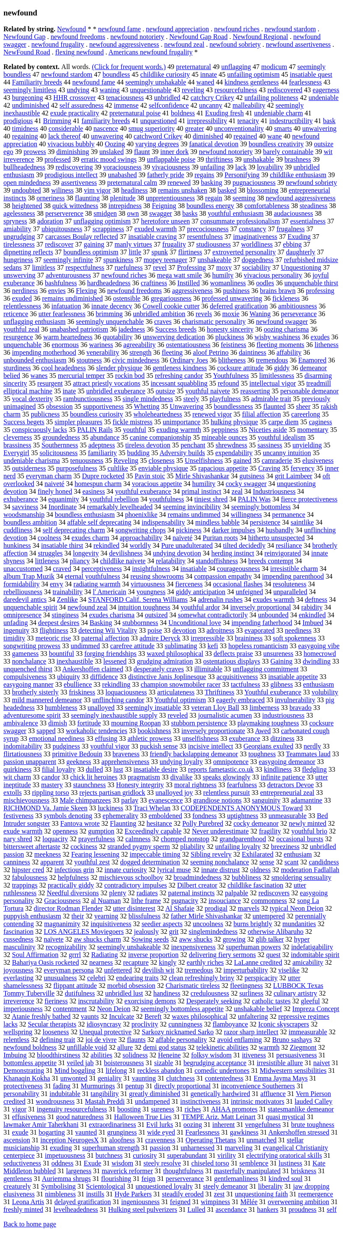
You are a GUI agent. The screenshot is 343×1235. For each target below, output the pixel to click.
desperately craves (159, 669)
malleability (249, 105)
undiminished (30, 105)
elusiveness (318, 460)
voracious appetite (157, 483)
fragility (270, 831)
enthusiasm (318, 684)
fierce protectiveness (309, 499)
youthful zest (92, 862)
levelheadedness (76, 1209)
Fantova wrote (80, 823)
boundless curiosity (96, 414)
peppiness (225, 429)
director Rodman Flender (68, 908)
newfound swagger (282, 321)
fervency (303, 468)
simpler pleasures (79, 422)
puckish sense (159, 746)
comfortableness (267, 205)
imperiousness (23, 1008)
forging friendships (110, 653)
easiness (93, 491)
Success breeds (176, 329)
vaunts (90, 1016)
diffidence (104, 676)
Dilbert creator (197, 885)
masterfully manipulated (247, 1171)
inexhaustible (75, 661)
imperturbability (246, 970)
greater (194, 128)
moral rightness (195, 784)
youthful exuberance (143, 491)
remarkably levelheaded (119, 506)
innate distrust (220, 869)
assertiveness (79, 182)
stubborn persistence (199, 723)
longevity (85, 553)
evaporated (259, 630)
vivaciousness (171, 167)
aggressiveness (192, 290)
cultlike (117, 468)
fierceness (189, 584)
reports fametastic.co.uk (221, 769)
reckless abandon (160, 1070)
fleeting (172, 352)
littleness (47, 561)
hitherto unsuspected (276, 537)
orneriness (50, 198)
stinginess (65, 615)
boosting (129, 1109)
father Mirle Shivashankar (206, 916)
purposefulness (76, 468)
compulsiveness (25, 676)
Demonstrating (23, 1070)
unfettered (118, 970)
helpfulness (73, 877)
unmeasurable (287, 815)
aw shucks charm (97, 939)
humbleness (61, 707)
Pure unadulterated (186, 545)
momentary (312, 429)
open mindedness (27, 182)
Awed (263, 730)
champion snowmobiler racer (180, 684)
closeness (161, 460)
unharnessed (198, 1147)
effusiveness (29, 1116)
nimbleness (60, 1194)
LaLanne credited (258, 962)
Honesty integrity (140, 784)
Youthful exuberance (273, 692)
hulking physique (234, 422)
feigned (180, 1201)
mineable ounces (225, 437)
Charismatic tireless (193, 985)
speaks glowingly (227, 777)
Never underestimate (220, 831)
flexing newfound (79, 52)
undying (78, 90)
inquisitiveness (111, 923)
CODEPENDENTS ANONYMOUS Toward (242, 808)
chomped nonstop (185, 838)
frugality (174, 244)
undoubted (26, 190)
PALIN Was (254, 499)
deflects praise (233, 653)
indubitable (65, 1093)
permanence (288, 514)
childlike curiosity (165, 74)
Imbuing (15, 1055)
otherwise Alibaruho (276, 931)
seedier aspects (162, 923)
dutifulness (80, 993)
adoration (50, 221)
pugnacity (184, 900)
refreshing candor (179, 375)
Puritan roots (220, 537)
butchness (108, 1155)
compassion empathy (223, 576)
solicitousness (58, 452)
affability (289, 352)
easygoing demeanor (287, 761)
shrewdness (231, 445)
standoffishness (217, 561)
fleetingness (246, 985)
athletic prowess (150, 738)
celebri (96, 977)
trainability (68, 591)
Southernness (60, 445)
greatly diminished (154, 1093)
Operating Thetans (210, 1140)
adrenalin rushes (220, 599)
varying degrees (157, 144)
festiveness (18, 815)
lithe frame (146, 900)
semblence (253, 1163)
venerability (102, 352)
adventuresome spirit (32, 715)
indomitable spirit (315, 954)
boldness (183, 113)
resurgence (18, 337)
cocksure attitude (240, 367)
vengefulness (263, 1124)
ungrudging (19, 236)
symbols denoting (68, 815)
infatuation (66, 306)
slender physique (119, 367)
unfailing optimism (253, 74)
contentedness (224, 1078)
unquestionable (151, 90)
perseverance (299, 313)
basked (227, 190)
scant (291, 862)
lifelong (116, 1070)
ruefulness (129, 267)
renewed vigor (212, 414)
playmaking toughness (268, 723)
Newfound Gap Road (198, 36)
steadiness (314, 205)
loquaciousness (126, 692)
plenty (117, 893)
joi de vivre (101, 1039)
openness (65, 831)
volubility (325, 692)
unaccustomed (23, 568)
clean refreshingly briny (201, 977)
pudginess (66, 746)
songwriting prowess (31, 645)
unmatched (262, 1140)
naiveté (54, 483)
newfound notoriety (137, 36)
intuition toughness (144, 607)
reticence (15, 313)
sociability (256, 267)
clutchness (180, 1078)
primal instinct (201, 491)
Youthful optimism (180, 700)
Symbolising (58, 1186)
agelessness (19, 213)
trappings (25, 885)
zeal (237, 491)
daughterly (300, 252)
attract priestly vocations (106, 383)
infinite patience (283, 777)
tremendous (272, 360)
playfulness (225, 398)
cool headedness (63, 367)
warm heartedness (67, 337)
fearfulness (242, 784)
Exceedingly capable (153, 831)
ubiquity (68, 676)
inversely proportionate (213, 730)
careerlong (305, 414)
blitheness (232, 360)
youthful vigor (110, 746)
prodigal (216, 908)
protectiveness (23, 1086)
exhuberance (20, 499)
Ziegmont (303, 1047)
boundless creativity (276, 144)
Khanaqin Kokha (26, 1078)
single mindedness (147, 398)
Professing (191, 267)
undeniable (324, 97)
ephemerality (121, 815)
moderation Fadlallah (310, 869)
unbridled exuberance (115, 391)
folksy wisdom (211, 1055)
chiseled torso (210, 1163)
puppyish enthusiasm (32, 916)
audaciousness (293, 213)
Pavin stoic (150, 476)
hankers (267, 1209)
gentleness (17, 1178)
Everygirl (16, 452)
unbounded (273, 615)
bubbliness (246, 877)
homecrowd (320, 653)
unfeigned (249, 591)
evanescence (166, 800)
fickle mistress (132, 422)
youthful (134, 429)
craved (62, 568)
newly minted (308, 823)
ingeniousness (140, 1201)
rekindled (106, 545)
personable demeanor (309, 391)
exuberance (244, 738)
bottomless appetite (30, 1062)
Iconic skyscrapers (283, 1024)
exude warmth (22, 831)
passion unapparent (29, 761)
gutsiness (252, 476)
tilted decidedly (244, 545)
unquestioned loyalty (164, 1186)
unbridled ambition (159, 313)
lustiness (290, 1163)
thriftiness (219, 159)
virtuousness (148, 584)
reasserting (255, 391)
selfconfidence (169, 105)
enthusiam (298, 854)
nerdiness (25, 290)
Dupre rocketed (103, 476)
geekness (78, 761)
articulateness (175, 692)
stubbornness (140, 622)
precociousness (208, 229)
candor (50, 777)
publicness (45, 414)
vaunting (144, 1078)
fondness (204, 815)
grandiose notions (217, 800)
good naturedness (80, 1116)
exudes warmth (274, 599)
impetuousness (65, 1155)
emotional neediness (57, 738)
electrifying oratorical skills (284, 1155)
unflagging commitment (265, 669)
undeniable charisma (31, 460)
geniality (110, 1078)
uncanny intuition (287, 452)
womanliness (228, 283)
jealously (146, 931)
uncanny (210, 105)
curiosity (145, 1155)
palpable (236, 893)
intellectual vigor (272, 383)
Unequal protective (105, 1032)
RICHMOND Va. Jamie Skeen (45, 808)
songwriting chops (140, 530)
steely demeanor (225, 1186)
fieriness (56, 1001)
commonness (269, 900)
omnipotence (231, 761)
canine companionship (160, 437)
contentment (70, 1008)
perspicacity (261, 977)
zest (219, 1194)
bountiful (61, 653)
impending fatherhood (261, 622)
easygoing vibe (318, 645)
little (134, 252)
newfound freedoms (78, 36)
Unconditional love (194, 622)
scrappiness (108, 229)
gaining (94, 244)
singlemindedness (213, 931)
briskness (303, 1171)
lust (118, 769)
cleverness (17, 437)
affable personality (181, 1039)
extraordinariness (112, 1124)
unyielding (307, 445)
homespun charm (98, 483)
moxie (230, 313)
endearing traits (137, 977)
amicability (307, 962)
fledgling (314, 769)
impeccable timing (155, 854)
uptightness (242, 815)
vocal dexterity (32, 398)
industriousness (283, 715)
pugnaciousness (254, 182)
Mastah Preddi (105, 1101)
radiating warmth (97, 584)
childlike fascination (255, 885)
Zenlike (67, 599)
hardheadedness (109, 283)
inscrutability (96, 1001)
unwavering (107, 136)
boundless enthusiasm (85, 514)
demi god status (164, 1047)
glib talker (269, 939)
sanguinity (266, 800)
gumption (101, 831)
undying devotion (177, 553)
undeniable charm (278, 113)
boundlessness (233, 406)
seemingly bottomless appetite (182, 1008)
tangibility (105, 1093)
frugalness (291, 229)
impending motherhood (44, 352)
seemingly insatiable (153, 707)
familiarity (102, 452)
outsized (156, 615)
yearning (106, 916)
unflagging (236, 66)
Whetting (147, 406)
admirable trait (271, 398)
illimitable (208, 669)
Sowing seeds (150, 939)
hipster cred (28, 869)
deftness (316, 599)
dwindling (317, 661)
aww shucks (195, 939)
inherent (223, 1124)
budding (138, 452)
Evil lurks (159, 1124)
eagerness (326, 90)
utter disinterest (134, 908)
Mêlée (248, 1201)
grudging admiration (165, 661)
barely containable (288, 151)
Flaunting (123, 823)
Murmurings (98, 1086)
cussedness (18, 939)
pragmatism (144, 777)
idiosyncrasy (103, 1024)
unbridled (167, 97)
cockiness (84, 846)
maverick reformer (126, 1171)
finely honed (55, 491)
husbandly (279, 530)
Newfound (71, 29)
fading (62, 1086)
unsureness (278, 653)
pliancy (80, 561)
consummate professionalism (240, 221)
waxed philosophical (175, 653)
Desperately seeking (214, 1001)
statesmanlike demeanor (301, 1109)
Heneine (169, 1055)
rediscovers (273, 893)
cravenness (160, 1140)
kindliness (278, 769)
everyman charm (49, 476)
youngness (151, 591)
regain (213, 198)
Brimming (57, 120)
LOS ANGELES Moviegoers (84, 931)
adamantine (306, 800)
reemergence (315, 1194)
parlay (129, 800)
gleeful (310, 1001)
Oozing (115, 144)
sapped (45, 730)
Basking (100, 622)
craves (163, 321)
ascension (16, 1140)
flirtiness (190, 252)
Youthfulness (231, 375)
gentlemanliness (236, 1178)
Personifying (241, 174)
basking (211, 182)
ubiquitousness (62, 229)
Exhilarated (258, 854)
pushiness (236, 290)
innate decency (111, 306)
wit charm (17, 777)
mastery (52, 784)
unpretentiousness (170, 198)
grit (174, 931)
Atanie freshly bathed (41, 1016)
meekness (47, 854)
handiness (166, 993)
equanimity (63, 499)
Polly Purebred (203, 823)
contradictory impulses (135, 885)
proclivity (144, 1024)
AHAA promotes (234, 1109)
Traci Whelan (151, 808)
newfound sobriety (235, 44)
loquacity (55, 838)
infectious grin (74, 869)
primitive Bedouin (77, 754)
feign (148, 1178)
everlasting (18, 977)
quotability (117, 337)
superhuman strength (111, 1147)
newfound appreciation (177, 29)
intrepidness (124, 205)
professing (320, 290)
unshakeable (214, 259)
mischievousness (26, 800)
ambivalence (20, 723)
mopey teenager (166, 259)
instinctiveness (200, 1101)
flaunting (87, 198)
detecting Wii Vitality (107, 630)
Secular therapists (52, 1024)
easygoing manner (28, 684)
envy (56, 584)
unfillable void (87, 1047)
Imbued (312, 622)
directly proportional (182, 1086)
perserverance (185, 1178)
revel (160, 267)
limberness (264, 707)
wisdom (122, 1163)
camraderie (277, 460)
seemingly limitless (30, 90)
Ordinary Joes (189, 360)
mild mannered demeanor (47, 700)
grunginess (122, 1132)
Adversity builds (182, 452)
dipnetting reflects (28, 252)
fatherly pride (166, 174)
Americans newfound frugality (150, 52)
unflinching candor (118, 700)
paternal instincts (191, 893)
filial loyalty (59, 769)
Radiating (104, 954)
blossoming (262, 190)
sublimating (181, 645)
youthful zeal (21, 329)
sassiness (269, 445)
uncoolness (208, 923)
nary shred (17, 838)
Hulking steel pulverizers (142, 1209)
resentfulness (205, 236)
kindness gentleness (251, 82)
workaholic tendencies (97, 730)
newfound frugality (57, 44)
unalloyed (100, 707)
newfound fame (119, 29)
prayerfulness (96, 838)
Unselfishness (204, 460)
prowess (35, 151)
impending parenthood (293, 576)
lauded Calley (313, 1101)
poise (154, 630)
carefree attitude (132, 645)
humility (203, 483)
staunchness (89, 784)
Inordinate (62, 506)
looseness (56, 1032)
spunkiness (118, 259)
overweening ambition (298, 1201)
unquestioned (158, 120)
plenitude (123, 198)
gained (242, 460)
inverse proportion (153, 954)
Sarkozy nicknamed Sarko (178, 1032)
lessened (114, 661)
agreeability (139, 344)
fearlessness (305, 82)
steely (191, 398)
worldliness (257, 244)
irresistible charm (294, 568)
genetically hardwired (220, 1093)
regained (245, 136)
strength (140, 352)
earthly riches (205, 962)
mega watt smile (179, 275)
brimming (108, 313)
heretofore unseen (165, 221)
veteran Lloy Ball (215, 707)
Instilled (188, 283)
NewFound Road (26, 52)
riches (193, 1109)
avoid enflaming (239, 1039)
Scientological (105, 1186)
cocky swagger (246, 483)
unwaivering (319, 128)
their (78, 916)
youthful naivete (207, 391)
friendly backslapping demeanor (194, 754)
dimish (57, 723)
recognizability (66, 947)
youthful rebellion (114, 499)
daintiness (252, 352)
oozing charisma (286, 329)
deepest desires (58, 622)
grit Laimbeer (294, 476)
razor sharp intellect (251, 1032)
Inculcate (121, 1016)
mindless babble (217, 522)
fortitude (89, 723)
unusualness (60, 977)
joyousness (18, 970)
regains (204, 174)
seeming (244, 198)
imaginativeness (255, 236)
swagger (160, 213)
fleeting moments (280, 344)
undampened (152, 1101)
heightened (27, 205)
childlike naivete (123, 561)
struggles (50, 553)
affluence (273, 1093)
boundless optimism (90, 252)
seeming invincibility (192, 506)
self (332, 1209)
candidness (324, 862)
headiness (134, 190)
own (133, 213)
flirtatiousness (22, 754)
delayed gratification (82, 1201)
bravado (300, 707)
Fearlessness (202, 1132)
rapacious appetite (223, 468)
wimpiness (215, 1201)
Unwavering (186, 406)
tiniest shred (211, 499)
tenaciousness (125, 97)
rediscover (59, 244)
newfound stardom (290, 29)
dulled (94, 769)
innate (208, 74)
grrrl (75, 954)
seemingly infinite (68, 259)
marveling (239, 1147)
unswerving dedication (174, 337)
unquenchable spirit (30, 607)
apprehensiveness (125, 761)
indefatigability (312, 947)
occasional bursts (299, 838)
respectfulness (85, 267)
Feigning (164, 205)
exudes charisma (111, 615)
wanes (39, 375)
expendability (234, 452)
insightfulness (151, 568)
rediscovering (74, 167)
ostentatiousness (188, 344)
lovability (270, 167)
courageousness (238, 568)
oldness (260, 869)
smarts (283, 128)
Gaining (281, 661)
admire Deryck (160, 638)
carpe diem (283, 422)
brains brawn (277, 290)
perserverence (64, 213)
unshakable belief (258, 1008)
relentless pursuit (226, 792)
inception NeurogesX (69, 1140)
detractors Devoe (290, 784)
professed (58, 159)
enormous (65, 344)
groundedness (61, 437)
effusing (106, 738)
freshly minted (23, 1209)
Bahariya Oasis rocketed (45, 962)
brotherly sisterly (35, 692)
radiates (147, 893)
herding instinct (232, 553)
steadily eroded (182, 1194)
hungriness (18, 259)
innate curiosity (125, 869)
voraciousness (122, 167)
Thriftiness (219, 692)
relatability (170, 561)
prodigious (18, 120)
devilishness (126, 553)
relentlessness (22, 306)
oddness (62, 1163)
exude (20, 1132)
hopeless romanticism (258, 645)
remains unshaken (182, 190)
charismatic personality (214, 321)
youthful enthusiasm (235, 213)
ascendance (231, 1209)
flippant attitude (75, 985)
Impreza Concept (316, 1008)
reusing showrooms (157, 576)
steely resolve (162, 1163)
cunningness (185, 1024)
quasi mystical (285, 1116)
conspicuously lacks (39, 429)
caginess (320, 422)
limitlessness (276, 375)
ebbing (292, 244)
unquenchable (22, 344)
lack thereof (64, 136)
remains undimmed (194, 514)
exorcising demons (150, 1001)
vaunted (86, 1132)
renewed (179, 182)
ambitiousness (297, 306)
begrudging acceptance (214, 1062)
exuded (22, 298)
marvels (248, 908)
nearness (101, 962)
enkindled (312, 615)
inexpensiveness (193, 947)
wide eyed (161, 1132)
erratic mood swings (109, 159)
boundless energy (210, 205)
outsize (165, 391)
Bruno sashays (292, 1039)
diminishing (73, 151)
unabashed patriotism (79, 329)
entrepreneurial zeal (287, 792)
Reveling (125, 460)
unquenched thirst (27, 669)
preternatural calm (132, 182)
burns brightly (252, 923)
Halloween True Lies (142, 1116)
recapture (136, 962)
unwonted (73, 1078)
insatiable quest (311, 74)
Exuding (298, 236)
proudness (302, 1209)
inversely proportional (260, 607)
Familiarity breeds (37, 82)
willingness (246, 514)
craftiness (154, 283)
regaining (25, 136)
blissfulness (144, 916)
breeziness (285, 846)
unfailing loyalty (238, 846)
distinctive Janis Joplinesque (167, 676)
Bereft (152, 1016)
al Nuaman (106, 900)
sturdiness (17, 367)
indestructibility (291, 120)
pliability (192, 846)
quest (273, 954)
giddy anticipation (200, 591)
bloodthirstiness (58, 1055)
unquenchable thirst (311, 283)
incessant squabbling (179, 383)
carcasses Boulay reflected (81, 236)
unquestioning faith (261, 1194)
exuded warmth (155, 229)
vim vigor (97, 190)
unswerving (19, 275)
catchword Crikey (158, 136)
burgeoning (27, 97)
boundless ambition (30, 522)
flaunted (274, 406)
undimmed (85, 645)
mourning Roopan (136, 723)
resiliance (289, 545)
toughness (262, 754)
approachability (141, 537)
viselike (289, 970)
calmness (138, 838)
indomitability (22, 746)
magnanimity (62, 923)
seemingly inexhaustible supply (114, 715)
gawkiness (244, 1132)
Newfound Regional (260, 36)
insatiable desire (156, 769)
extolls (12, 792)
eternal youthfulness (92, 576)
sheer (303, 406)
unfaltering (253, 1016)
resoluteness (289, 584)
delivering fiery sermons (222, 954)
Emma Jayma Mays (280, 1078)
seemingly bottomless (261, 506)
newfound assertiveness (298, 44)
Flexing (86, 290)
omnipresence (22, 615)
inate (69, 391)
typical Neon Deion (296, 908)
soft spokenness (294, 638)
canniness (16, 862)
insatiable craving (152, 236)
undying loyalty (181, 761)
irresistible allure (280, 1062)
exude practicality (74, 113)
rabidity (311, 607)
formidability (21, 584)
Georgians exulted (268, 746)
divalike (181, 777)
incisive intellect (210, 746)
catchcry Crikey (212, 97)
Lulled (197, 1209)
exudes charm (90, 537)
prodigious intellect (71, 174)
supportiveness (103, 406)
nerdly (312, 746)
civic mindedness (136, 360)
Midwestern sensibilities (293, 1070)
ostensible (126, 298)
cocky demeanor (255, 823)
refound (228, 383)
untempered (269, 916)
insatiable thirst (62, 545)
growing (234, 939)
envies (57, 290)
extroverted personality (244, 252)
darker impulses (234, 530)
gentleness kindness (179, 367)
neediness (298, 630)
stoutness (89, 360)
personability (21, 1093)
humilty (222, 275)
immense (126, 105)
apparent (52, 862)
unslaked (111, 151)
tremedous (199, 970)
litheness (327, 344)
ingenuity (16, 630)
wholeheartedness (158, 414)
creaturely (17, 1186)
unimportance (181, 422)
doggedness (258, 259)
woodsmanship (24, 514)
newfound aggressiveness (124, 44)
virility (226, 1155)
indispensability (163, 522)
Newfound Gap (24, 36)
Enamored (312, 360)
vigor (19, 1109)
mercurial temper (81, 375)
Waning (260, 313)
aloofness (122, 1140)
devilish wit (158, 970)
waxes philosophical (199, 1016)
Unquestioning (301, 267)
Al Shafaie (179, 908)
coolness (49, 537)
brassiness (17, 445)
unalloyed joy (174, 792)
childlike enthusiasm (298, 174)
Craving (269, 468)
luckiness (110, 808)
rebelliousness (22, 591)
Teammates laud (308, 754)
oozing (192, 1124)
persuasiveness (296, 1055)
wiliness (62, 190)
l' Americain (109, 591)
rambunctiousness (88, 398)
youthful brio (309, 831)
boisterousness (124, 1062)
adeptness (101, 445)
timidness (25, 128)
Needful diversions (72, 893)
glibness (281, 684)
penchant (193, 445)
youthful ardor (200, 607)
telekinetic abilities (222, 1047)
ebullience (78, 684)
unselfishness (200, 738)
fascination (18, 931)
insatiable (193, 568)
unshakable (258, 159)
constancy (252, 229)
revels (204, 313)
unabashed (122, 174)
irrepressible (207, 638)
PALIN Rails (95, 429)
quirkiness (17, 769)
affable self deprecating (99, 522)
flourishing (116, 1178)
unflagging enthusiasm (34, 321)
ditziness (283, 738)
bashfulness (61, 283)
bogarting (52, 1132)
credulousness (210, 993)
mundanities (299, 923)
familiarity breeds (105, 120)
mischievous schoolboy (131, 877)
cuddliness (18, 530)
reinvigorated (282, 553)
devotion (184, 630)
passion (160, 1147)
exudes (319, 337)
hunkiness (17, 545)
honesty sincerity (230, 329)
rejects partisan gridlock (112, 792)
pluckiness (230, 337)
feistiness (233, 344)
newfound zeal (184, 44)
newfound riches (236, 29)
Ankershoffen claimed (92, 669)
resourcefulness (236, 90)
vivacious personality (273, 275)
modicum (274, 66)
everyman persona (69, 970)
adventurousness (68, 275)
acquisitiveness (237, 676)
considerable (65, 128)
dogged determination (150, 862)
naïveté (182, 537)
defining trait (57, 1039)
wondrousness (55, 1101)
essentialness (308, 221)
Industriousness (274, 491)
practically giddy (71, 885)
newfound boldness (30, 1047)
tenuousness (86, 460)
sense (266, 862)
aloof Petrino (211, 352)
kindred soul (285, 1178)
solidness (135, 1055)
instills (95, 1194)
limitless (43, 267)
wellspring (18, 1032)
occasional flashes (237, 584)
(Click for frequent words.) (129, 66)
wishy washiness (277, 337)
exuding (61, 1147)
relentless (16, 1039)
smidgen (105, 213)
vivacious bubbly (71, 144)
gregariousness (171, 298)
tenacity (248, 120)
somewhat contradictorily (213, 615)
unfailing (212, 167)
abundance (104, 437)
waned (206, 82)
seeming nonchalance (219, 862)
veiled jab (80, 1062)
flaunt (142, 151)
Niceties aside (268, 429)
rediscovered (284, 90)
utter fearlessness (62, 313)
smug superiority (151, 128)
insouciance (225, 900)
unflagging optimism (102, 221)
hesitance (159, 823)
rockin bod (130, 375)
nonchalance (29, 661)
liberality (270, 1186)
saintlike (302, 522)
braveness (126, 754)
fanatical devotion (214, 144)
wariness (101, 344)
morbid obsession (131, 985)
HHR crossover (75, 97)
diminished (208, 136)
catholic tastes (271, 1001)
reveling (193, 90)
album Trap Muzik (28, 576)
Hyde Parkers (133, 1194)
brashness (297, 159)
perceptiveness (101, 568)
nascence (105, 128)
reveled (178, 715)
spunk (160, 252)
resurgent (50, 383)
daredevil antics (25, 599)
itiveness (254, 1055)
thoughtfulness (183, 1171)
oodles (265, 283)
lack (241, 167)
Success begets (24, 422)
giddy (281, 367)
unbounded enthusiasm (34, 360)
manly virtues (133, 244)
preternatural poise (135, 113)
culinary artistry (295, 993)
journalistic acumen (225, 715)
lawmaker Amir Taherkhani (40, 1124)
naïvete (53, 939)
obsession (59, 406)
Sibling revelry (211, 854)
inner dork (174, 151)
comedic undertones (221, 1070)
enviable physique (163, 468)
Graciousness (62, 900)
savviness (25, 506)
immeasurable (308, 1032)
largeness (78, 1171)
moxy (224, 267)
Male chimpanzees (85, 800)
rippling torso (50, 792)
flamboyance (230, 1024)
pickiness (189, 530)
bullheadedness (24, 167)
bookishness (154, 730)
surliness (251, 993)
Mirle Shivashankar (202, 476)
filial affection (261, 414)
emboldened (165, 815)
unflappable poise (171, 159)
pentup (134, 1086)
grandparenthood (243, 838)
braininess (248, 638)
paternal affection (105, 638)
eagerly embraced (240, 700)
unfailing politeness (271, 97)
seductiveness (22, 1163)
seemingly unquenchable (110, 321)
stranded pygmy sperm (138, 846)
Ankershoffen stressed (298, 1132)
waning (109, 90)
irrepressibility (207, 120)
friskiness (82, 692)
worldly (140, 545)
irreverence (18, 1001)
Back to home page (29, 1224)
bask (329, 120)
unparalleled (290, 591)
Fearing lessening (95, 854)
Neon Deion (114, 1008)
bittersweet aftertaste (31, 846)
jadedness (131, 329)
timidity (14, 638)
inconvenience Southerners (258, 1086)
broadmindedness (197, 877)
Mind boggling (74, 1070)
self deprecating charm (74, 530)
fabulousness (30, 877)
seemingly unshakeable (129, 947)
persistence (265, 522)
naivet (321, 1062)
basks (190, 213)
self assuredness (82, 105)
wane (274, 136)
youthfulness (166, 499)
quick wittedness (75, 205)
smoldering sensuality (301, 877)
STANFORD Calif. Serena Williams (138, 599)
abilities (102, 1055)
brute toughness (312, 1124)
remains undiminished (72, 298)
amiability (17, 229)
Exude (92, 1163)
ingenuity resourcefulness (72, 1109)
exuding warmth (178, 429)
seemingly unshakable (155, 82)
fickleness (286, 298)
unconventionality (239, 128)
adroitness (220, 630)
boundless (116, 74)
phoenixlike (141, 514)
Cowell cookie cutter (171, 306)
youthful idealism (282, 437)
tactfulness (245, 684)
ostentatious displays (231, 661)
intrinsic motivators (257, 1101)
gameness (25, 653)
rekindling (116, 684)
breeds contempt (270, 561)
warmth (269, 1047)
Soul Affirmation (35, 954)
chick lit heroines (93, 777)
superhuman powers (253, 947)
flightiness (53, 630)
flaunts (136, 1039)
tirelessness (19, 244)
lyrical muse (174, 869)
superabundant (187, 1155)
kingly (167, 962)
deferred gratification (239, 306)
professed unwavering (232, 298)
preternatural (193, 66)
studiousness (213, 244)
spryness (15, 221)
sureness (162, 1109)
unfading (15, 622)
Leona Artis (28, 1201)
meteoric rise (53, 638)
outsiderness (29, 468)
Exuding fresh (224, 113)
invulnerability (295, 700)
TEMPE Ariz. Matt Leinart (218, 1116)
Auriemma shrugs (66, 1178)
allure (125, 1047)
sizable (163, 1062)
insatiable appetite (293, 676)
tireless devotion (147, 445)
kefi (212, 645)
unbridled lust (124, 993)
